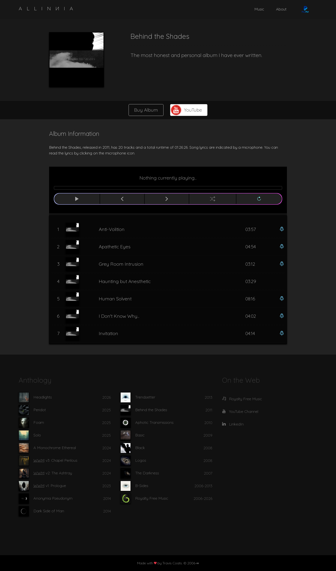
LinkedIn (236, 424)
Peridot (39, 409)
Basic (140, 435)
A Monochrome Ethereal (54, 447)
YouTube (193, 110)
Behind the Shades (151, 409)
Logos (140, 460)
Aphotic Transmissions (154, 422)
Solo (37, 435)
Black (140, 447)
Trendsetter (145, 397)
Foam (38, 422)
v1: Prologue (49, 485)
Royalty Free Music (151, 498)
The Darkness (147, 473)
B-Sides (141, 485)
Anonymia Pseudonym (52, 498)
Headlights (42, 397)
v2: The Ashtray (52, 473)
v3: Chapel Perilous (55, 460)
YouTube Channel (243, 411)
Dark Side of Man (48, 510)
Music (259, 9)
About (281, 9)
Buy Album (146, 110)
